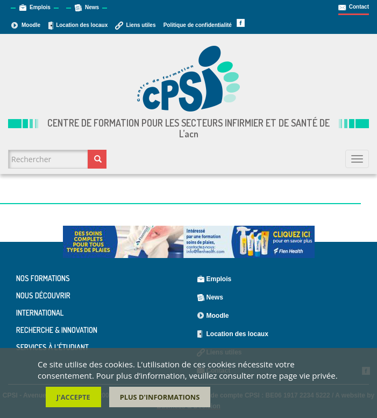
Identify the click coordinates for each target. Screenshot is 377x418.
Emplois (40, 7)
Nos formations (43, 278)
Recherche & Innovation (56, 330)
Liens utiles (140, 25)
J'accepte (73, 398)
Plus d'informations (160, 398)
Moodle (31, 25)
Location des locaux (82, 25)
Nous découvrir (43, 295)
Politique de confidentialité (197, 25)
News (92, 7)
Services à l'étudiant (52, 347)
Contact (359, 7)
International (39, 312)
